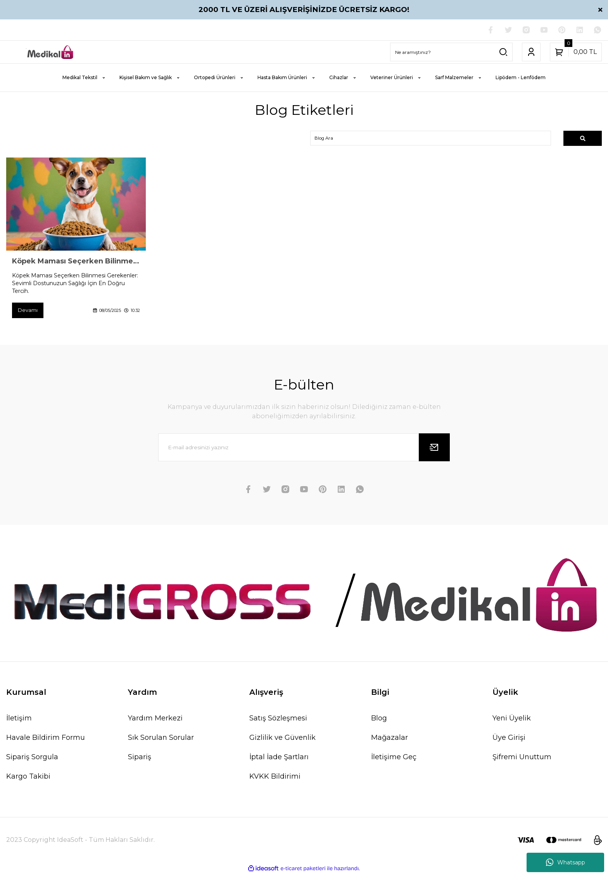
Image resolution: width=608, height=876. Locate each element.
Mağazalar (389, 740)
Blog (379, 720)
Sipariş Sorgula (32, 759)
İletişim (19, 720)
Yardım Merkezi (155, 720)
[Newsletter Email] (304, 449)
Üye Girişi (508, 740)
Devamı (28, 311)
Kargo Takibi (28, 778)
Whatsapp (565, 862)
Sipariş (139, 759)
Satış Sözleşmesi (278, 720)
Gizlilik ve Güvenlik (282, 740)
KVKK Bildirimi (275, 778)
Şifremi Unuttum (521, 759)
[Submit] (434, 449)
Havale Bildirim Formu (45, 740)
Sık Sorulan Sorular (161, 740)
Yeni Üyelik (511, 720)
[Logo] (50, 53)
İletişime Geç (393, 759)
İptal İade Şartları (279, 759)
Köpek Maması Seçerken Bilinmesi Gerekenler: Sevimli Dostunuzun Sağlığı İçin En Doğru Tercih (76, 262)
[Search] (451, 52)
